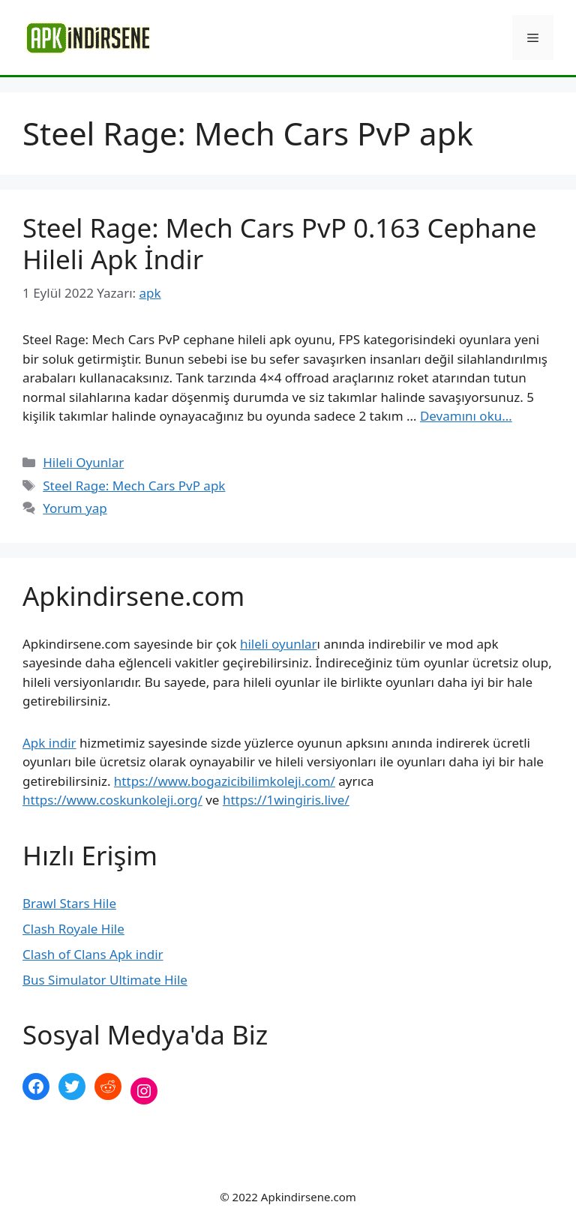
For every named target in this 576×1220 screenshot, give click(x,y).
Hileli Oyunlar (83, 462)
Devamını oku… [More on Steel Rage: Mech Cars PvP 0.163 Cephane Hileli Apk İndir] (466, 415)
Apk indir (49, 742)
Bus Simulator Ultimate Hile (105, 979)
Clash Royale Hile (73, 928)
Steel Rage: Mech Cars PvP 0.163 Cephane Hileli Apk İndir (279, 243)
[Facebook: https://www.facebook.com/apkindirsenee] (36, 1086)
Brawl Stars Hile (69, 903)
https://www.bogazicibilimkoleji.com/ (224, 781)
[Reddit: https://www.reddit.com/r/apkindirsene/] (108, 1086)
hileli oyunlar (278, 643)
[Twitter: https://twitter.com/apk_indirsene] (72, 1086)
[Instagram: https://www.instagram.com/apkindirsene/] (144, 1091)
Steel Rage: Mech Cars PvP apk (134, 485)
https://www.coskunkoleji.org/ (112, 799)
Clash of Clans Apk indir (93, 954)
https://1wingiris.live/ (286, 799)
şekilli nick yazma (73, 1141)
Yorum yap (75, 508)
